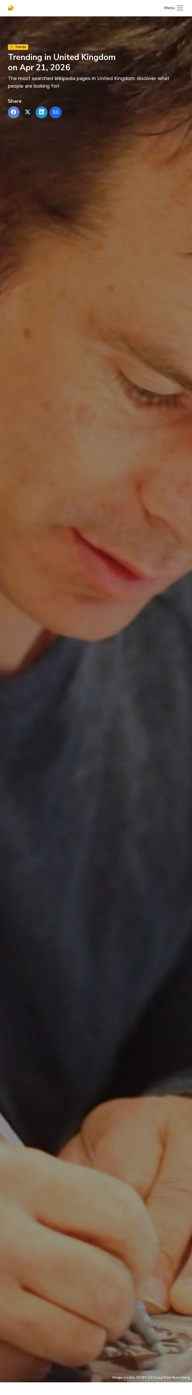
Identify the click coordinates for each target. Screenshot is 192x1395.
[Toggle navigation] (174, 8)
